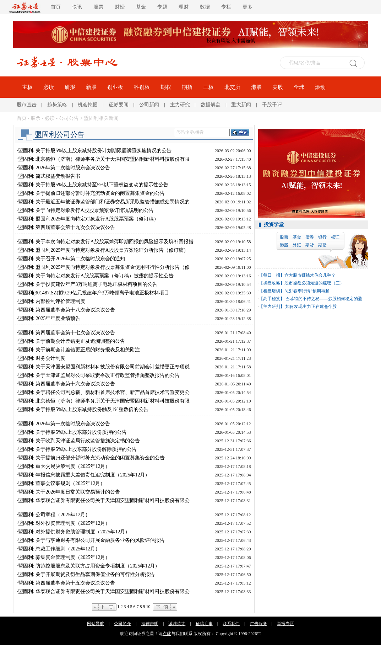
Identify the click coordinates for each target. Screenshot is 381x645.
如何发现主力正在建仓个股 (310, 306)
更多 (247, 7)
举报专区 (285, 623)
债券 (309, 237)
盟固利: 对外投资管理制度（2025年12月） (64, 523)
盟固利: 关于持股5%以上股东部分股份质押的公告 (72, 432)
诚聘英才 (176, 623)
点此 (167, 633)
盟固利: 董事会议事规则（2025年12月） (61, 483)
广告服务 (258, 623)
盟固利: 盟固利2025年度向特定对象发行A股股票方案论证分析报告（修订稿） (103, 250)
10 (148, 606)
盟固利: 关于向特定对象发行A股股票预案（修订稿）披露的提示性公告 (96, 275)
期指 (187, 87)
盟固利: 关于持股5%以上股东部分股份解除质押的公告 (77, 449)
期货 (309, 244)
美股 (277, 87)
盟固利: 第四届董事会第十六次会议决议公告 (66, 384)
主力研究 (180, 104)
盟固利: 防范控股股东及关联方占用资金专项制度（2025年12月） (89, 566)
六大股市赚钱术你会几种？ (310, 275)
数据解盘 (211, 104)
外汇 (297, 244)
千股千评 (272, 104)
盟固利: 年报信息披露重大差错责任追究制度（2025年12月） (84, 475)
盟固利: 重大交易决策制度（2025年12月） (64, 466)
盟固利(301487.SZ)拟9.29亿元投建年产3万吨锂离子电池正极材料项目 (93, 292)
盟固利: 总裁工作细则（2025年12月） (59, 548)
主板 (27, 87)
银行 (322, 237)
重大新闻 (241, 104)
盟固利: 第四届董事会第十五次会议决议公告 (66, 583)
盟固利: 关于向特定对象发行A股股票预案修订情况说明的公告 (86, 210)
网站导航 (95, 623)
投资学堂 (274, 224)
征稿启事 (204, 623)
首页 (56, 7)
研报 (70, 87)
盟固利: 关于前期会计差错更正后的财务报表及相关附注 (79, 349)
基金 (141, 7)
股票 (98, 7)
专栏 (226, 7)
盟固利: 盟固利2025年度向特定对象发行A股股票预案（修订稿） (88, 219)
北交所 (232, 87)
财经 (120, 7)
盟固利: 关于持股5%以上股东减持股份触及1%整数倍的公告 (83, 409)
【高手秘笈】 (271, 298)
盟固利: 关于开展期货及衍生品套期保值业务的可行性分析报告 (86, 574)
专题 (162, 7)
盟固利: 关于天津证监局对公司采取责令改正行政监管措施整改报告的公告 (99, 375)
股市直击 (27, 104)
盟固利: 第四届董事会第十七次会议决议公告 (66, 332)
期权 (165, 87)
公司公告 (69, 118)
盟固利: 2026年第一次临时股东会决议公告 (64, 423)
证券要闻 (119, 104)
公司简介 (122, 623)
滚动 (320, 87)
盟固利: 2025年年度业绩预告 (49, 318)
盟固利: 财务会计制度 (41, 358)
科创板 (142, 87)
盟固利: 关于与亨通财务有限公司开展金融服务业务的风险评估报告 (91, 540)
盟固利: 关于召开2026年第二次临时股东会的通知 (71, 258)
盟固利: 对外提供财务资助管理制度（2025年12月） (74, 531)
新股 (91, 87)
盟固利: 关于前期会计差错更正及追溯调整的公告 (71, 341)
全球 (299, 87)
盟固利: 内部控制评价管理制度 (51, 301)
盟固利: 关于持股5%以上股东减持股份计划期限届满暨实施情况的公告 (95, 150)
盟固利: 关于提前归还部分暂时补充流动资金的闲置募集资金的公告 (91, 193)
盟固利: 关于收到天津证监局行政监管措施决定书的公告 (79, 440)
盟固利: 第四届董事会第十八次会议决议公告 (66, 310)
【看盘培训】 (271, 290)
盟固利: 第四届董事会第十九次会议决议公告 (66, 227)
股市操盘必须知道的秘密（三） (314, 283)
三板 (208, 87)
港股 (256, 87)
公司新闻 (149, 104)
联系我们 (231, 623)
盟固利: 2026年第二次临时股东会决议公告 (64, 167)
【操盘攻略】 (271, 283)
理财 (184, 7)
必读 (48, 87)
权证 (335, 237)
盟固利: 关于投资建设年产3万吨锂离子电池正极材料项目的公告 (87, 284)
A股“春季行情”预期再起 (307, 290)
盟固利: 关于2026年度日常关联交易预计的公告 (69, 492)
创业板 (115, 87)
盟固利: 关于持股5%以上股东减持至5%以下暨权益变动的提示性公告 (93, 184)
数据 (205, 7)
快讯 (77, 7)
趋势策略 (57, 104)
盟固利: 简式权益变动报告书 (49, 176)
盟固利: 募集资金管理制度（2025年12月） (64, 557)
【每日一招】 (271, 275)
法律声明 (149, 623)
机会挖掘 (88, 104)
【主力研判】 (271, 306)
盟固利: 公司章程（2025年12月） (54, 514)
